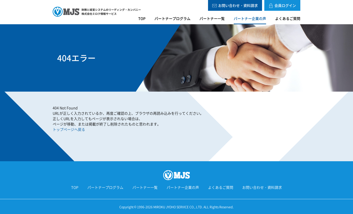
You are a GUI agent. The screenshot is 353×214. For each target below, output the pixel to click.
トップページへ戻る (69, 129)
